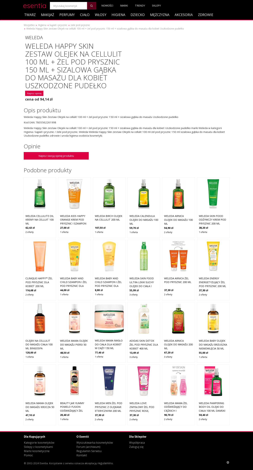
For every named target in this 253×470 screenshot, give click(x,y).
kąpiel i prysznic (58, 25)
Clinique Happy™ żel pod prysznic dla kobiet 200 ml (39, 282)
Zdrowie (205, 14)
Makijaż (47, 14)
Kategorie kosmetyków (39, 443)
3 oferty (133, 294)
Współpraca (137, 443)
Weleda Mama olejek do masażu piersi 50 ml (74, 344)
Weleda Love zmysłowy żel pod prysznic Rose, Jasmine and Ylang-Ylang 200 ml (142, 410)
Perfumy (67, 14)
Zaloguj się (136, 447)
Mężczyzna (159, 14)
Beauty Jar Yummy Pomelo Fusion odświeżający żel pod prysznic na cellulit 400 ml (72, 410)
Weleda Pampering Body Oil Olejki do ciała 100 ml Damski (212, 406)
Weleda (34, 37)
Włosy (100, 14)
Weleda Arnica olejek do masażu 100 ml (178, 219)
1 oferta (64, 232)
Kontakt (81, 455)
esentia (34, 5)
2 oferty (29, 232)
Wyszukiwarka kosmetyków (94, 443)
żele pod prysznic (80, 25)
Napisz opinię (34, 93)
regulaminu (105, 463)
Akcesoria (184, 14)
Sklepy (156, 5)
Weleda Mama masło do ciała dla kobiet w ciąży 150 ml (109, 344)
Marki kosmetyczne (37, 451)
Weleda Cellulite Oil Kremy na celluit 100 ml (39, 219)
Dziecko (138, 14)
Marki (124, 5)
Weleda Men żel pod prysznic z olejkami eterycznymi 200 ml (108, 406)
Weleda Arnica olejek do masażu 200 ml (178, 344)
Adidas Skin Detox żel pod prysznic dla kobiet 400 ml (143, 344)
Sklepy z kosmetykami (38, 447)
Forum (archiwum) (88, 447)
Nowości (107, 5)
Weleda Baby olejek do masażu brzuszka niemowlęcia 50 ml (213, 344)
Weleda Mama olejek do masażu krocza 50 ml (39, 406)
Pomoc (28, 455)
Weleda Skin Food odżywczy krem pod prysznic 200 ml (212, 219)
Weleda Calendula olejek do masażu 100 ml (143, 219)
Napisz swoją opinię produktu (56, 155)
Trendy (140, 5)
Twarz (30, 14)
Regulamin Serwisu (89, 451)
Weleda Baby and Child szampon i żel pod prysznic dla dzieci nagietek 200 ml (73, 286)
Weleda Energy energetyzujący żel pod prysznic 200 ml (212, 282)
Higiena (118, 14)
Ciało (85, 14)
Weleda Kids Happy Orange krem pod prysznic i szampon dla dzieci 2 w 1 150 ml (73, 223)
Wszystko (29, 25)
